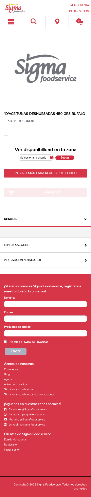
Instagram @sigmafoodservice (25, 414)
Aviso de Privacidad (36, 342)
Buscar (64, 157)
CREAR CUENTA (79, 5)
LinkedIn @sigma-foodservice (24, 424)
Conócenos (11, 369)
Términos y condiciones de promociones (29, 394)
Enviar (15, 351)
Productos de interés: (17, 327)
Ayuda (8, 379)
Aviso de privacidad (16, 384)
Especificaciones (16, 245)
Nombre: (9, 297)
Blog (7, 374)
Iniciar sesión (12, 449)
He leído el (29, 342)
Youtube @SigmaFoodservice (24, 419)
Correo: (8, 312)
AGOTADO (52, 192)
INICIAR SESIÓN (79, 11)
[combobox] (45, 333)
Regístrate (10, 444)
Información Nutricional (23, 260)
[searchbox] (6, 333)
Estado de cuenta (15, 439)
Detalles (10, 219)
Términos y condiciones (19, 389)
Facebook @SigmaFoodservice (25, 409)
